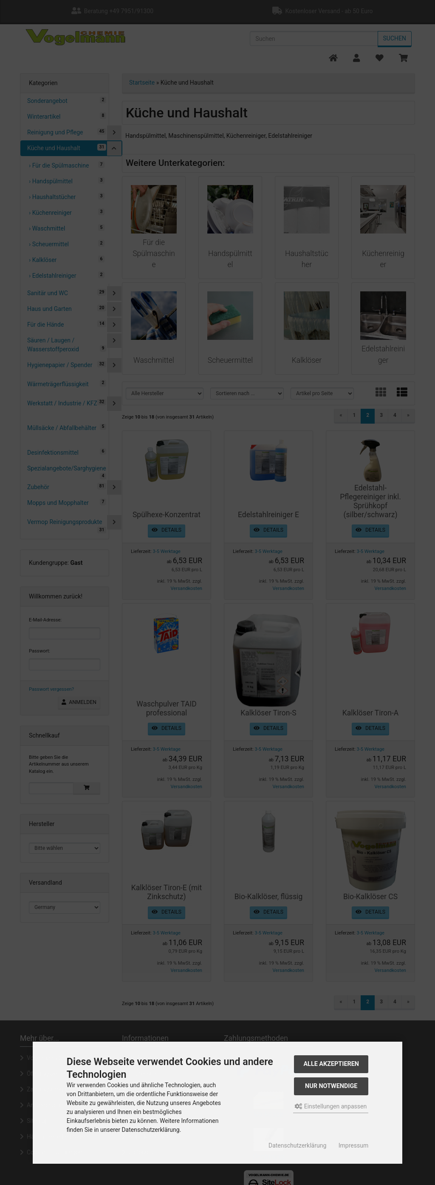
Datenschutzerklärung (297, 1145)
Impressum (353, 1145)
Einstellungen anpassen (331, 1106)
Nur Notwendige (331, 1086)
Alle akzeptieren (331, 1064)
